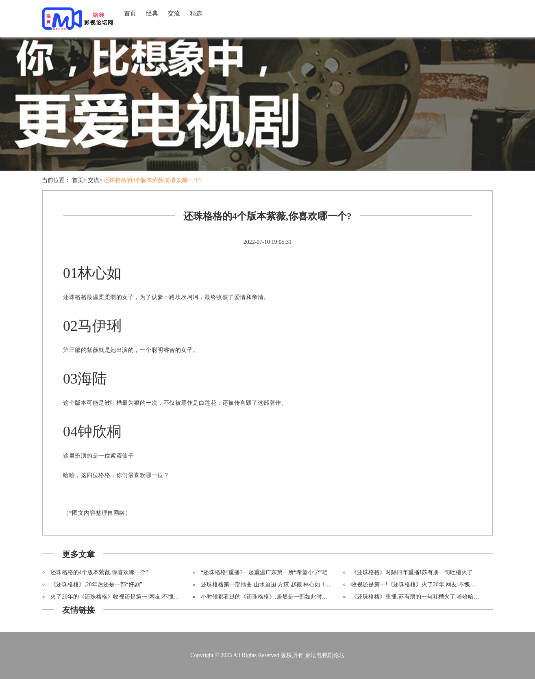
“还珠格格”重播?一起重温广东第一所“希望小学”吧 (264, 572)
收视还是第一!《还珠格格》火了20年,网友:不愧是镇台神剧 (424, 584)
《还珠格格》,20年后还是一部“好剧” (96, 584)
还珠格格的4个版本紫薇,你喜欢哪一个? (153, 180)
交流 (174, 13)
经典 (152, 13)
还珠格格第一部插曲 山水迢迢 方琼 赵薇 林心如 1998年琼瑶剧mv (282, 584)
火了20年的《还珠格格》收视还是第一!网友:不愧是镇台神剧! (127, 597)
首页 (130, 13)
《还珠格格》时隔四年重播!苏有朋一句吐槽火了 (412, 572)
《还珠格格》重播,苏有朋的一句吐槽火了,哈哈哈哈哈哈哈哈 (426, 597)
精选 (196, 13)
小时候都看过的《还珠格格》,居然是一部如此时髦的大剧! (273, 597)
